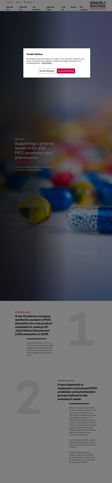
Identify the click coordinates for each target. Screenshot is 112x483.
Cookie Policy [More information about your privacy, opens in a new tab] (46, 63)
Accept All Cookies (66, 71)
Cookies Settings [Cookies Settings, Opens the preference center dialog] (47, 71)
